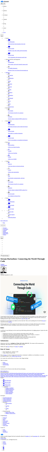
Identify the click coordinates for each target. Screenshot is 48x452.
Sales (4, 429)
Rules (4, 362)
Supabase (10, 321)
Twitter (16, 346)
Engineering (5, 232)
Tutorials (5, 227)
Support (4, 430)
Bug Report (5, 431)
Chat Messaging (7, 380)
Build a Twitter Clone (10, 412)
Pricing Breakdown (9, 390)
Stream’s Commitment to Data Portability (37, 376)
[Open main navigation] (1, 4)
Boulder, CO (28, 436)
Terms (4, 441)
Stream (5, 355)
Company (5, 230)
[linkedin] (25, 449)
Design (4, 231)
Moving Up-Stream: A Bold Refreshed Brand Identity (11, 373)
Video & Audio (7, 382)
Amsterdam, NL (36, 436)
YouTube (27, 406)
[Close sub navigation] (4, 225)
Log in (4, 32)
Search (5, 255)
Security (4, 443)
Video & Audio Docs (7, 398)
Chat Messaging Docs (7, 397)
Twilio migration (9, 393)
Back (2, 35)
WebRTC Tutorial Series (10, 413)
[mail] (25, 450)
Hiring (5, 415)
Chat (22, 318)
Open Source (5, 233)
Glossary (5, 424)
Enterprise (5, 422)
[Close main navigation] (4, 4)
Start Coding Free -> (4, 371)
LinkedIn (21, 346)
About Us (5, 417)
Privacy (4, 442)
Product (4, 234)
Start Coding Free (4, 220)
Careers (4, 418)
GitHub (27, 409)
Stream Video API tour (16, 356)
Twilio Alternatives (9, 392)
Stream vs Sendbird (9, 387)
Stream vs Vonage (9, 391)
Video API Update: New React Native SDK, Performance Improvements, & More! (23, 376)
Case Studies (5, 229)
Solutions (8, 72)
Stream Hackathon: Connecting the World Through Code (31, 375)
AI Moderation (6, 385)
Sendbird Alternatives (10, 389)
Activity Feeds (6, 383)
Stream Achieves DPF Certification (31, 374)
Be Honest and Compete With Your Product (31, 373)
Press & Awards (6, 423)
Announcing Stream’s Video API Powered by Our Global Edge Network (22, 374)
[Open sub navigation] (1, 225)
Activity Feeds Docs (7, 400)
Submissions (5, 363)
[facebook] (25, 447)
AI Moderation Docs (7, 401)
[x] (25, 446)
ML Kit (43, 320)
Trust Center (5, 425)
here (8, 346)
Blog (4, 222)
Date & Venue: (6, 364)
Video (26, 318)
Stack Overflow (27, 404)
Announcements (3, 265)
